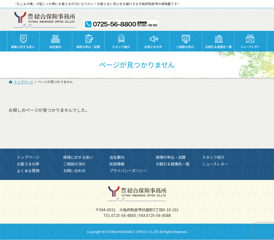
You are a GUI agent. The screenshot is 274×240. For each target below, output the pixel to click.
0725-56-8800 (123, 215)
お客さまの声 (28, 164)
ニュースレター (215, 164)
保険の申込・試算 (171, 157)
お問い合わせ (74, 170)
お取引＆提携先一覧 (172, 164)
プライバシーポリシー (128, 170)
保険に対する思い (78, 157)
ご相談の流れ (74, 164)
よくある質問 (28, 170)
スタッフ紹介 (213, 157)
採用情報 (116, 164)
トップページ (28, 157)
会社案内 (116, 157)
